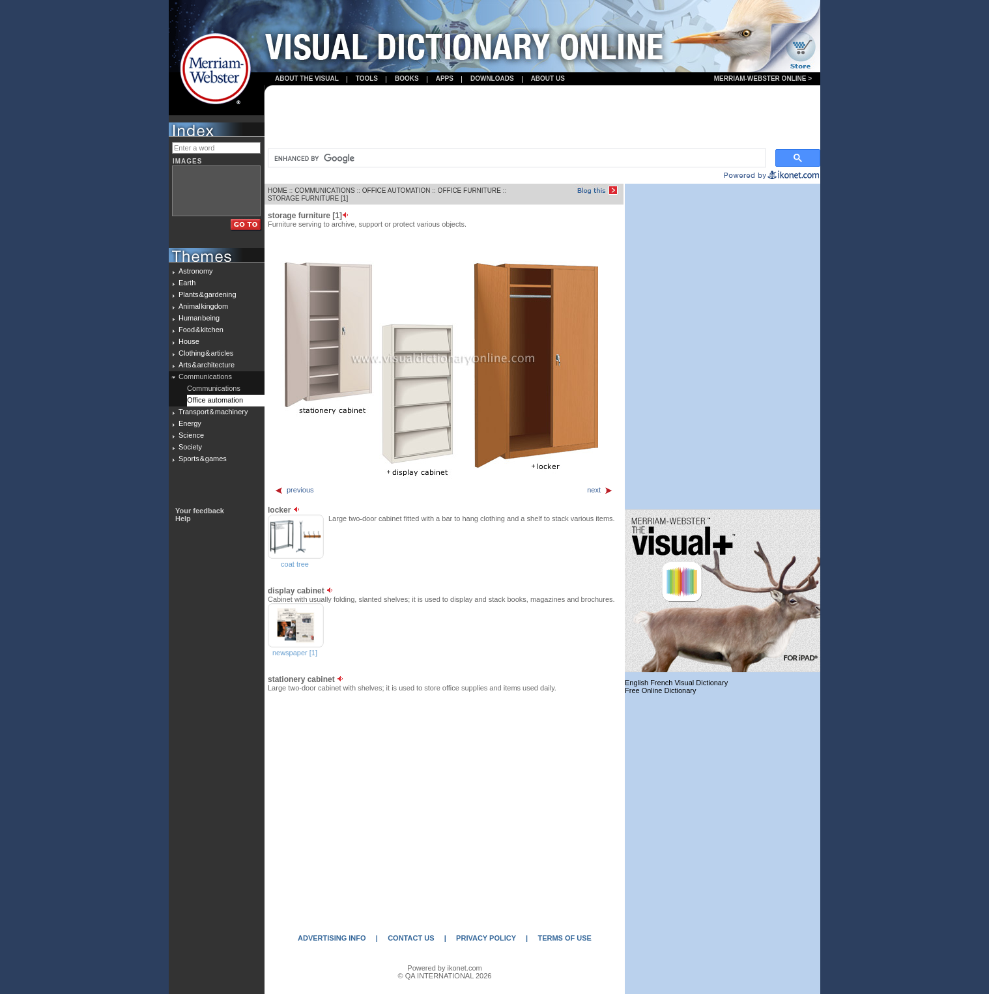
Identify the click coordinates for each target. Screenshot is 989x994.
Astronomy (196, 271)
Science (191, 435)
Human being (199, 318)
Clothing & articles (206, 353)
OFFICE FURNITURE (469, 190)
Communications (205, 376)
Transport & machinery (213, 412)
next (600, 490)
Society (190, 447)
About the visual (307, 78)
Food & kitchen (201, 330)
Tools (367, 78)
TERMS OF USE (565, 938)
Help (183, 518)
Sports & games (203, 458)
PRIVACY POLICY (486, 938)
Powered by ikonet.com (444, 968)
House (189, 341)
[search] (515, 158)
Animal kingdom (203, 306)
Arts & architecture (207, 365)
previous (294, 490)
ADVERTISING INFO (332, 938)
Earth (187, 283)
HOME (277, 190)
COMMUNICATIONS (324, 190)
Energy (190, 423)
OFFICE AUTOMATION (396, 190)
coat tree (295, 564)
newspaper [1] (294, 653)
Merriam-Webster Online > (763, 78)
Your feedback (199, 511)
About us (548, 78)
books (407, 78)
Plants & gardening (207, 294)
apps (444, 78)
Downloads (492, 78)
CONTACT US (411, 938)
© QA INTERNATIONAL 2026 (445, 976)
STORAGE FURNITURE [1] (308, 198)
